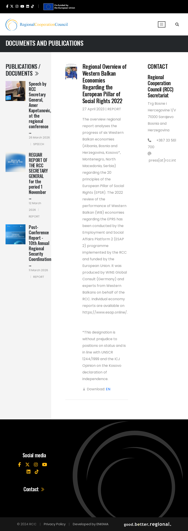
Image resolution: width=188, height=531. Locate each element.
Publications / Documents (23, 69)
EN (108, 389)
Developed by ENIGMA (91, 524)
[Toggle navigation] (161, 24)
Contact (34, 489)
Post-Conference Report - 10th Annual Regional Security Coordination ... (40, 246)
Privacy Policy (55, 524)
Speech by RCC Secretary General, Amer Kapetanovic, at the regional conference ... (40, 107)
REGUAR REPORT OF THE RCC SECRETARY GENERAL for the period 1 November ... (38, 176)
